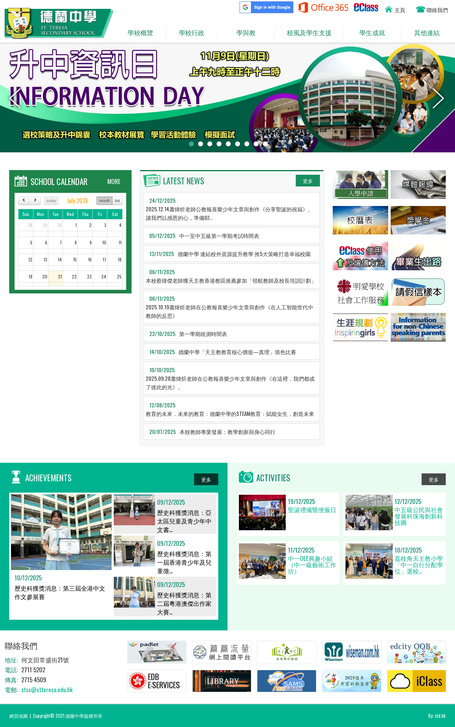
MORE (114, 181)
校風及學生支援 (312, 33)
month (104, 201)
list (117, 201)
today (51, 201)
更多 (308, 180)
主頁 (400, 9)
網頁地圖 (18, 715)
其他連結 (430, 33)
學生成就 (375, 33)
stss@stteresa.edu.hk (47, 689)
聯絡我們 (437, 9)
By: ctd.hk (437, 715)
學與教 (249, 33)
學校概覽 (143, 33)
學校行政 (194, 33)
